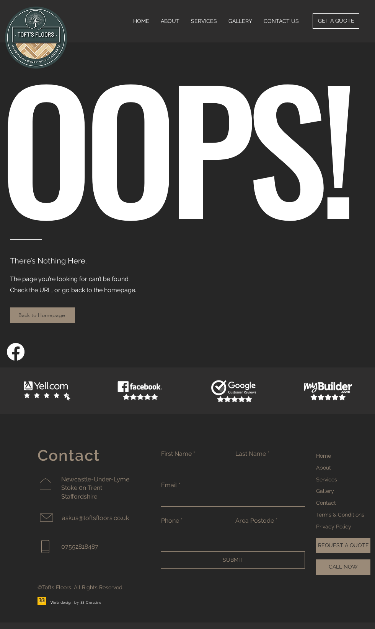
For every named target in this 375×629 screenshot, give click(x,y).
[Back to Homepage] (42, 315)
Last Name (250, 454)
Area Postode (254, 521)
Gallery (325, 491)
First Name (176, 454)
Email (169, 485)
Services (326, 479)
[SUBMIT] (233, 560)
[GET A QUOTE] (336, 21)
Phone (170, 521)
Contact (326, 503)
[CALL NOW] (343, 567)
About (323, 468)
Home (323, 456)
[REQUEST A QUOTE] (343, 545)
